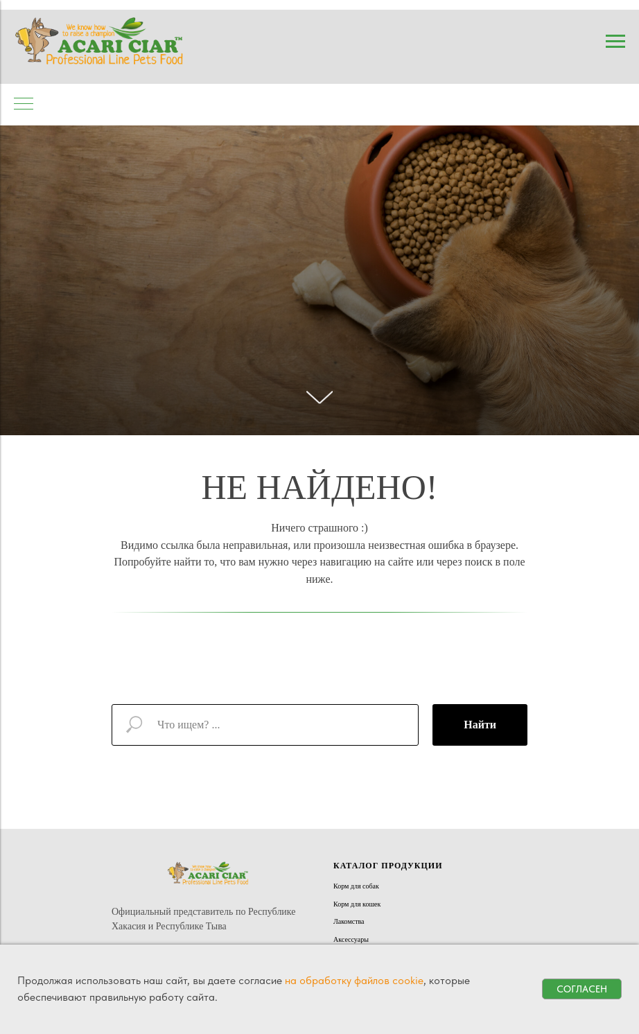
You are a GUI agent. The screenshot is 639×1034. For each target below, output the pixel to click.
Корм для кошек (356, 904)
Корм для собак (356, 886)
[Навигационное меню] (615, 42)
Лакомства (349, 921)
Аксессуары (351, 939)
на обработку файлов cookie (354, 980)
